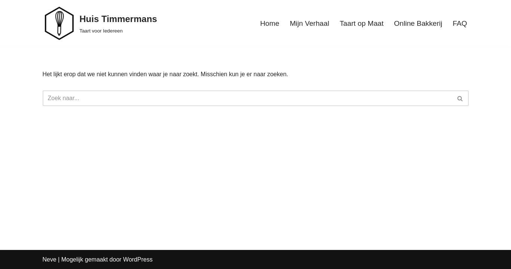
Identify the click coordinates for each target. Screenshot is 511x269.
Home (269, 23)
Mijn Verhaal (309, 23)
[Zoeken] (247, 98)
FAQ (460, 23)
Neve (49, 259)
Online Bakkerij (418, 23)
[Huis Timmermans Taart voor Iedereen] (100, 23)
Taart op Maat (362, 23)
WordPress (138, 259)
